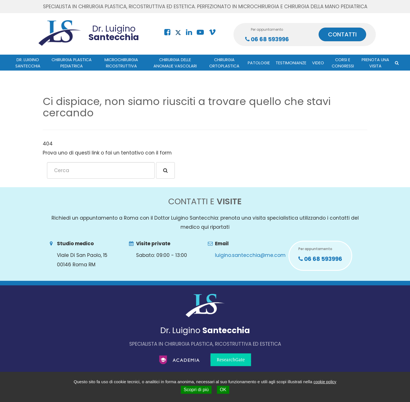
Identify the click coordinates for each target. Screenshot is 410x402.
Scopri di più (196, 389)
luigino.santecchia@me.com (250, 255)
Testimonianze (291, 63)
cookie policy (324, 382)
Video (318, 63)
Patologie (259, 63)
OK (223, 389)
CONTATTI (342, 34)
